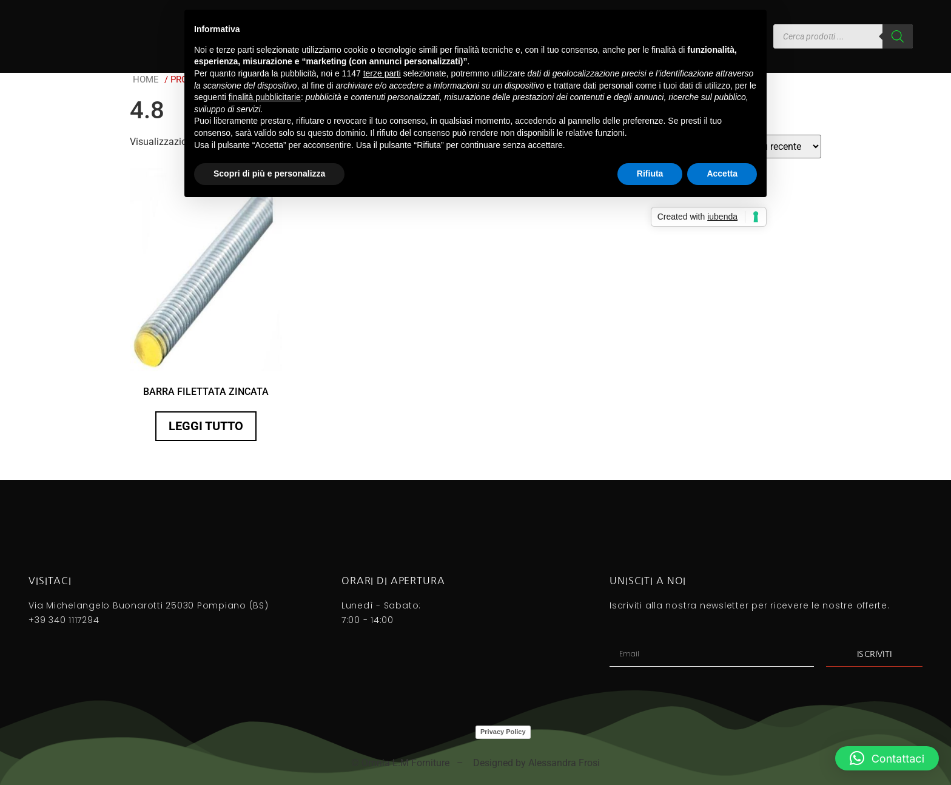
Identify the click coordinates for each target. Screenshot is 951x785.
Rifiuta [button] (650, 173)
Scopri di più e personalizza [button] (269, 173)
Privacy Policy (503, 731)
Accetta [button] (722, 173)
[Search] (897, 36)
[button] (887, 758)
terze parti (382, 73)
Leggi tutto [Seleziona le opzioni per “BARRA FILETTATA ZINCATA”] (206, 426)
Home (146, 79)
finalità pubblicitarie (265, 97)
